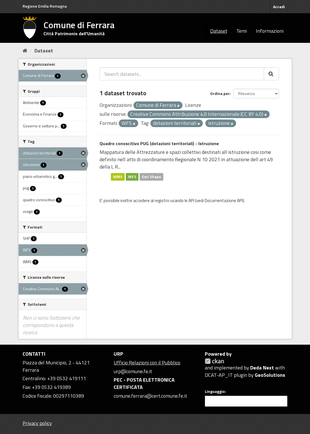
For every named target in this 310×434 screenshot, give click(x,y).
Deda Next (262, 367)
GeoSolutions (270, 375)
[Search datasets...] (182, 73)
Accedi (279, 7)
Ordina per (220, 93)
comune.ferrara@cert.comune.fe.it (150, 396)
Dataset (218, 31)
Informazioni (269, 31)
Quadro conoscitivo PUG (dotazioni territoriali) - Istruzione (159, 143)
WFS (132, 177)
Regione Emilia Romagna (45, 6)
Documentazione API (224, 200)
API (191, 200)
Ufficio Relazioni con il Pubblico (147, 362)
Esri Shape (151, 177)
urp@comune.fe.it (133, 371)
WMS (117, 177)
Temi (241, 31)
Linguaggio (215, 391)
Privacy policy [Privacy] (37, 423)
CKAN (214, 361)
